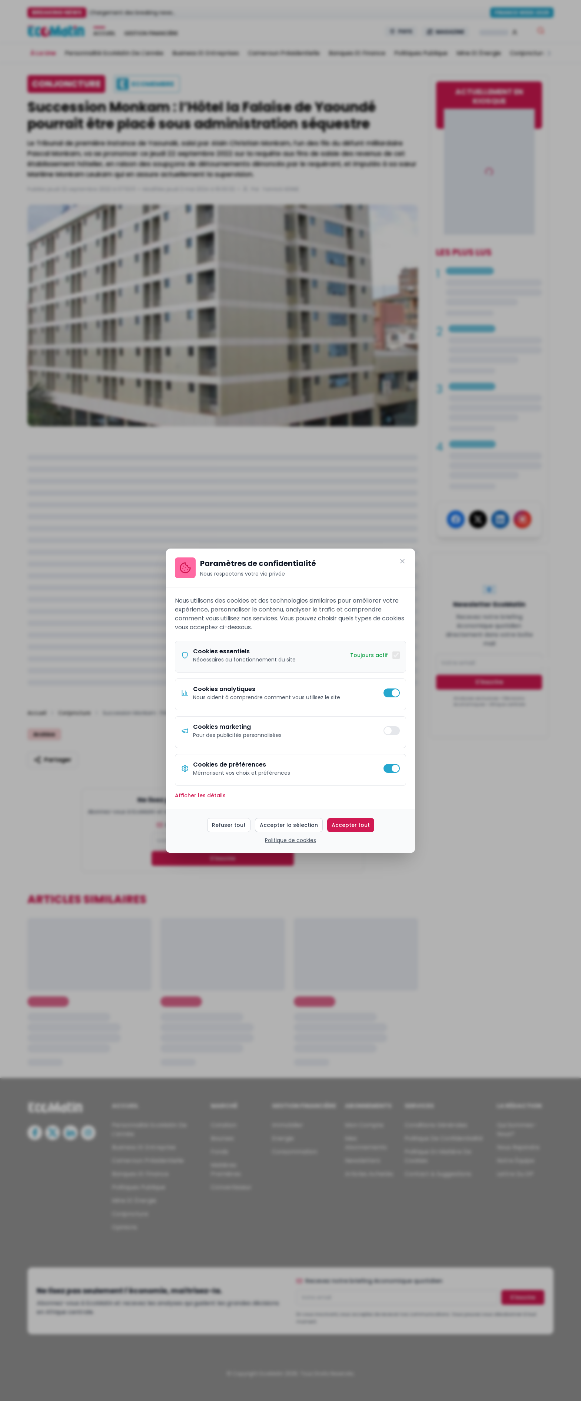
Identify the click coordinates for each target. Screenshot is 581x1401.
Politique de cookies (290, 840)
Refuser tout (229, 825)
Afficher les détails (200, 795)
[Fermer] (402, 561)
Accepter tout (351, 825)
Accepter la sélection (289, 825)
